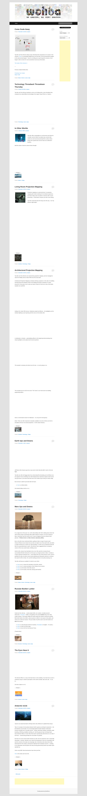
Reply (23, 180)
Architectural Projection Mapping (28, 270)
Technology (20, 121)
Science (22, 77)
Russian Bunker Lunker (25, 589)
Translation (39, 624)
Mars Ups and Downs (24, 507)
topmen (28, 31)
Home (16, 23)
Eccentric (20, 643)
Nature (19, 77)
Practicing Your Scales (20, 73)
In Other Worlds (21, 128)
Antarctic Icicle (21, 706)
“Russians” (22, 614)
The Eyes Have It (22, 650)
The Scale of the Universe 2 (21, 63)
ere (16, 753)
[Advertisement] (65, 60)
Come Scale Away (22, 29)
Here (20, 56)
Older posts (17, 774)
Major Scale (17, 74)
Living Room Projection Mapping (28, 187)
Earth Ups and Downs (24, 441)
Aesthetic (20, 263)
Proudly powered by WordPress (43, 791)
